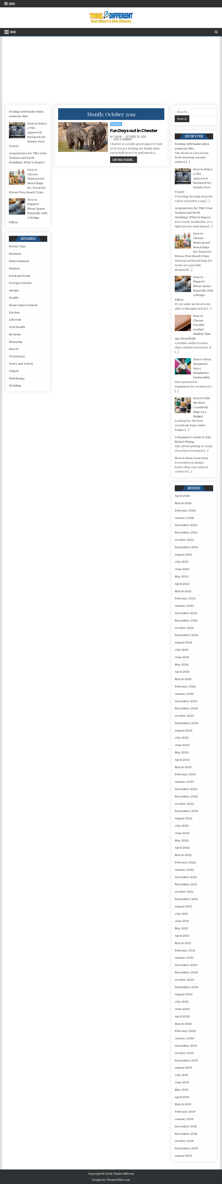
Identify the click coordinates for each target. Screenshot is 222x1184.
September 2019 (186, 1060)
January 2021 (184, 957)
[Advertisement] (111, 69)
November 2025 (186, 532)
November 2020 (186, 972)
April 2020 (182, 1016)
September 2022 (186, 811)
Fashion (14, 268)
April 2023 (182, 759)
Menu (12, 4)
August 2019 (183, 1067)
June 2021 (182, 921)
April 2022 (182, 847)
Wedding (15, 385)
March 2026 (183, 503)
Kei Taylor (116, 136)
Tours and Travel (21, 363)
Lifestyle (15, 319)
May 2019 (181, 1089)
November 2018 (186, 1133)
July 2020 (182, 1001)
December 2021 (186, 877)
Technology (17, 356)
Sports (13, 349)
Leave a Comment (122, 139)
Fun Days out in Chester (133, 131)
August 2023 (183, 730)
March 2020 (183, 1023)
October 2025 (184, 539)
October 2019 (184, 1053)
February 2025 (185, 598)
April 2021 (182, 935)
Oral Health (17, 327)
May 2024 (181, 664)
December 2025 (186, 525)
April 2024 (182, 671)
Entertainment (19, 261)
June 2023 (182, 745)
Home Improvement (23, 305)
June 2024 (182, 657)
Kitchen (14, 312)
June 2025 (182, 569)
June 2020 (182, 1009)
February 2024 (185, 686)
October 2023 (184, 715)
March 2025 (183, 591)
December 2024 (186, 613)
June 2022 (182, 833)
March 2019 (183, 1104)
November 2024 (186, 620)
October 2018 (184, 1141)
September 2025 (186, 547)
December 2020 (186, 965)
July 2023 (182, 737)
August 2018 (183, 1155)
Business (15, 253)
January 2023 (184, 781)
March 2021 (183, 943)
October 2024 (184, 628)
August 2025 (183, 554)
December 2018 (186, 1126)
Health (13, 297)
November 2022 (186, 796)
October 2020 (184, 979)
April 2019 (182, 1097)
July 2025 (182, 561)
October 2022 (184, 803)
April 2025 (182, 583)
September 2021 (186, 899)
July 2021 (181, 913)
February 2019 (185, 1111)
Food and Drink (19, 275)
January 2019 (184, 1119)
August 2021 (183, 906)
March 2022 (183, 855)
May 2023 (182, 752)
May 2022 (182, 840)
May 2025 (182, 576)
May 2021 (181, 928)
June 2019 (182, 1082)
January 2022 (184, 869)
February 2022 (185, 862)
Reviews (116, 124)
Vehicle (14, 371)
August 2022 (183, 818)
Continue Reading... (124, 159)
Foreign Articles (20, 283)
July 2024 (181, 649)
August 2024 (183, 642)
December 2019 (186, 1045)
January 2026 (184, 518)
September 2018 (186, 1148)
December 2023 (186, 701)
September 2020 (187, 987)
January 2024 (184, 693)
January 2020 (184, 1038)
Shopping (15, 341)
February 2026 (185, 510)
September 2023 (186, 723)
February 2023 (185, 774)
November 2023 (186, 708)
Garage (14, 290)
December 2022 (186, 789)
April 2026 (182, 495)
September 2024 (186, 635)
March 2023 (183, 767)
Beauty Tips (17, 246)
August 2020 (184, 994)
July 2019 (181, 1075)
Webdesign (16, 378)
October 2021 (184, 891)
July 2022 (182, 825)
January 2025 (184, 605)
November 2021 (186, 884)
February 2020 (185, 1031)
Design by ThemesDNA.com (111, 1179)
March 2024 (183, 679)
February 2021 (185, 950)
